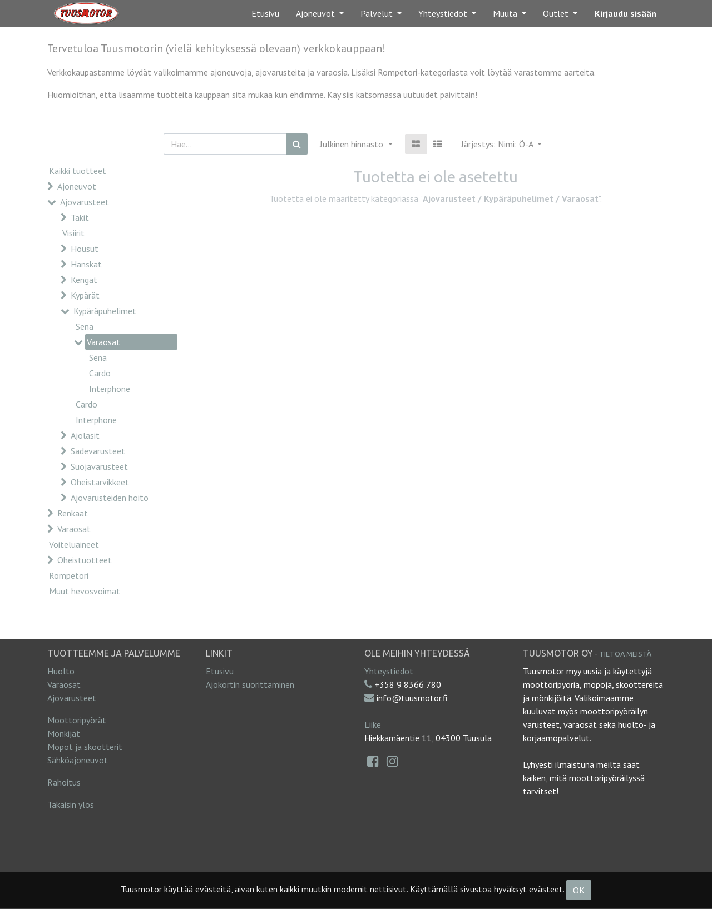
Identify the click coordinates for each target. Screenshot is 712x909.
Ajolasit (85, 435)
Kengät (84, 279)
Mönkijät (63, 733)
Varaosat (103, 341)
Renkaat (72, 513)
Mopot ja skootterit (84, 746)
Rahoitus (64, 782)
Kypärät (85, 295)
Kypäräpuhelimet (104, 310)
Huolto (61, 671)
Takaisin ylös (70, 804)
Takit (80, 217)
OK (579, 890)
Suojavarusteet (99, 466)
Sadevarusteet (98, 450)
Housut (84, 248)
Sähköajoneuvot (77, 760)
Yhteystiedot (388, 671)
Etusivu (220, 671)
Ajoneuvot (76, 186)
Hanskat (86, 264)
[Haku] (297, 144)
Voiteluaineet (74, 544)
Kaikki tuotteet (77, 170)
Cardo (100, 373)
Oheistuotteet (84, 559)
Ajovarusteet (84, 201)
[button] (501, 144)
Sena (84, 326)
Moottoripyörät (76, 720)
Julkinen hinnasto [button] (352, 144)
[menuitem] (265, 13)
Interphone (109, 388)
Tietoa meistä (625, 654)
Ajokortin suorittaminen (250, 684)
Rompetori (68, 575)
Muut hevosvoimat (84, 591)
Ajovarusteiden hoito (110, 497)
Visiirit (73, 233)
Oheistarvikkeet (100, 482)
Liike (372, 724)
